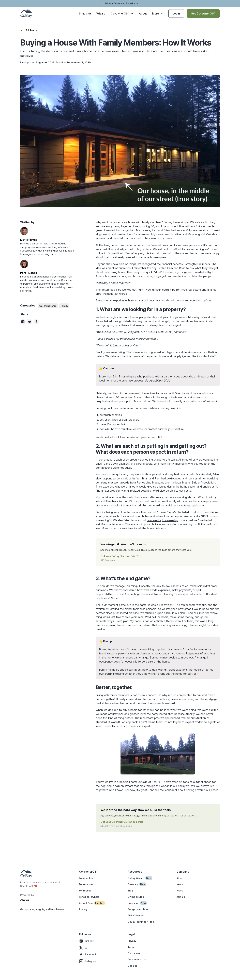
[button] (122, 13)
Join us (180, 896)
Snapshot (85, 13)
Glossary (133, 884)
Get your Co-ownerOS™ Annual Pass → (123, 821)
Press (179, 890)
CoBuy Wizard (136, 878)
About (143, 13)
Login (176, 13)
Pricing (83, 909)
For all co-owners (89, 896)
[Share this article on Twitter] (29, 322)
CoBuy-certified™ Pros (141, 921)
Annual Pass (86, 903)
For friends (85, 890)
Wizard (101, 13)
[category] (48, 305)
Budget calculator (138, 909)
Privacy (132, 940)
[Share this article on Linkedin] (23, 322)
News (179, 884)
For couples (86, 878)
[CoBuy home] (26, 13)
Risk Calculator (136, 915)
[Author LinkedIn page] (24, 231)
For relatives (86, 884)
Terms (131, 947)
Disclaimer (134, 953)
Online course (136, 896)
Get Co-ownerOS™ (203, 13)
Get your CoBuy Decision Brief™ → (121, 556)
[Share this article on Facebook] (36, 322)
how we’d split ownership (162, 520)
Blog (130, 890)
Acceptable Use (137, 959)
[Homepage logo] (26, 874)
